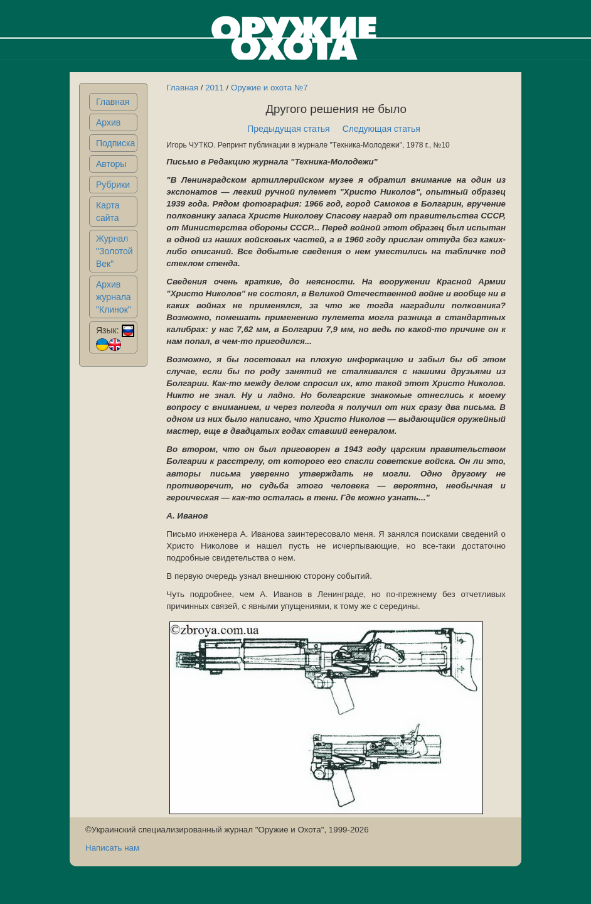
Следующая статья (381, 129)
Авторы (111, 164)
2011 (214, 87)
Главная (112, 102)
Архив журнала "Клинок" (113, 297)
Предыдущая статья (288, 129)
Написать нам (112, 848)
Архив (108, 122)
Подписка (115, 143)
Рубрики (113, 185)
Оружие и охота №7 (269, 87)
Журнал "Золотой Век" (114, 251)
